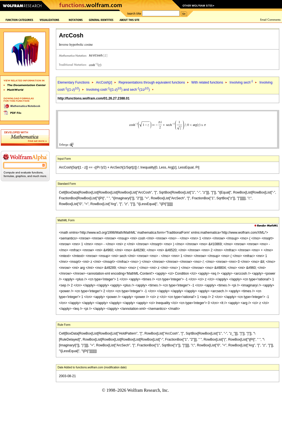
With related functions (207, 82)
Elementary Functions (74, 82)
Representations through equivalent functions (152, 82)
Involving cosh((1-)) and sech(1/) (118, 90)
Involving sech (241, 82)
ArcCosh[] (104, 82)
